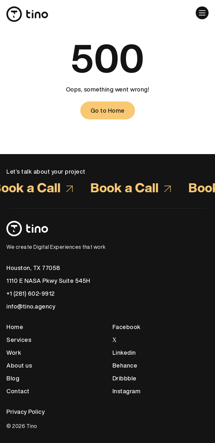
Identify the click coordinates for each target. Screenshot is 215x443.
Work (13, 352)
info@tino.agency (30, 306)
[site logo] (28, 11)
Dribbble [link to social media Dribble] (124, 378)
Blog (12, 378)
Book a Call (132, 187)
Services (18, 340)
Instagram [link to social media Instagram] (126, 391)
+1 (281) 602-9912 (30, 293)
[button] (202, 12)
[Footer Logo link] (107, 228)
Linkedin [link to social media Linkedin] (124, 352)
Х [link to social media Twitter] (114, 340)
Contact (18, 391)
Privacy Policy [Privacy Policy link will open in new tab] (25, 411)
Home (14, 327)
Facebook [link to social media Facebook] (126, 327)
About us (19, 365)
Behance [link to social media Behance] (125, 365)
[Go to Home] (107, 110)
